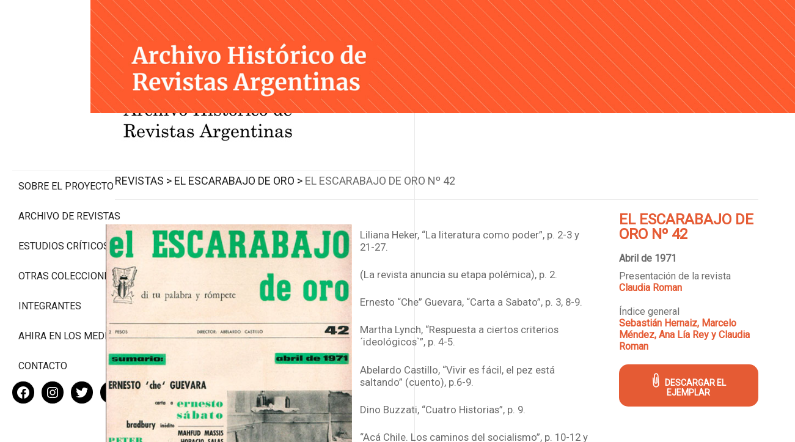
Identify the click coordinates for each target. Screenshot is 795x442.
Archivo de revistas (69, 165)
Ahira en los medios (69, 296)
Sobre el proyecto (66, 135)
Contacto (42, 326)
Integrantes (49, 266)
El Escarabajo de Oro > (300, 170)
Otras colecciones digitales (66, 230)
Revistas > (205, 170)
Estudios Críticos (63, 195)
